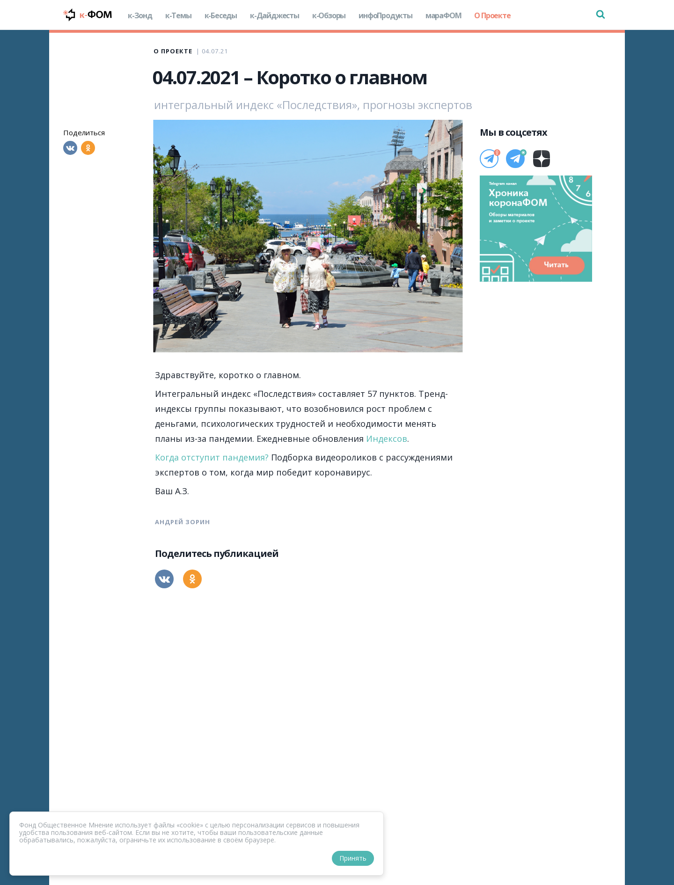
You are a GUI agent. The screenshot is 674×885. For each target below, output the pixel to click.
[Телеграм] (489, 158)
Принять (352, 858)
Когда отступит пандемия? (212, 457)
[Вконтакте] (70, 148)
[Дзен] (541, 158)
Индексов (386, 438)
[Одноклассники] (88, 148)
